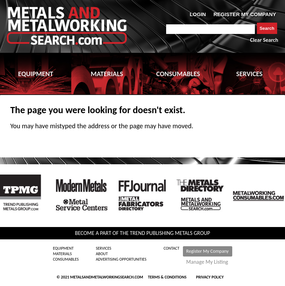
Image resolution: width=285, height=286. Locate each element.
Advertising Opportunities (121, 259)
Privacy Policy (210, 277)
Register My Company (207, 251)
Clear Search (264, 40)
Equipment (63, 248)
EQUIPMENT (35, 74)
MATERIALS (107, 74)
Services (103, 248)
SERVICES (249, 74)
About (102, 254)
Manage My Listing (207, 262)
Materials (62, 254)
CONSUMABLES (178, 74)
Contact (171, 248)
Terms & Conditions (167, 277)
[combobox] (210, 29)
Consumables (65, 259)
